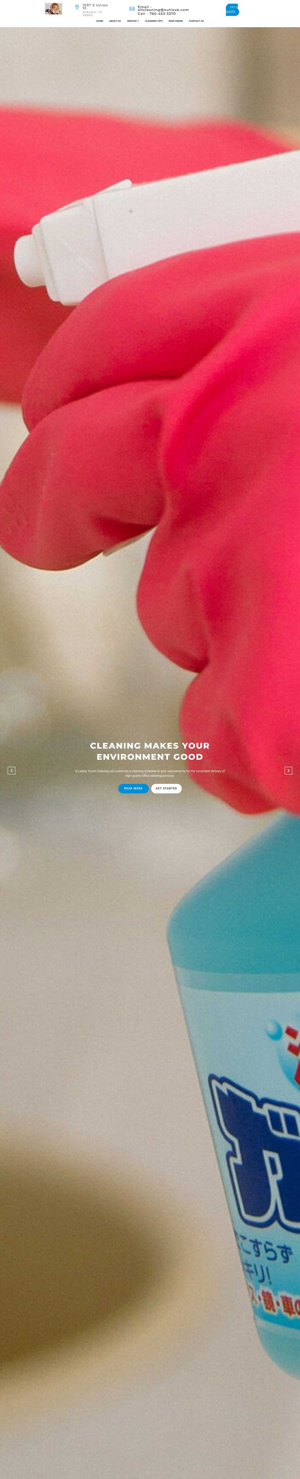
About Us (115, 21)
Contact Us (196, 21)
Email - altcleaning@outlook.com (163, 8)
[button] (11, 770)
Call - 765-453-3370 (157, 14)
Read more (133, 788)
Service (133, 21)
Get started (166, 788)
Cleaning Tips (154, 21)
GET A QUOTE (232, 10)
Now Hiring (176, 21)
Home (99, 21)
